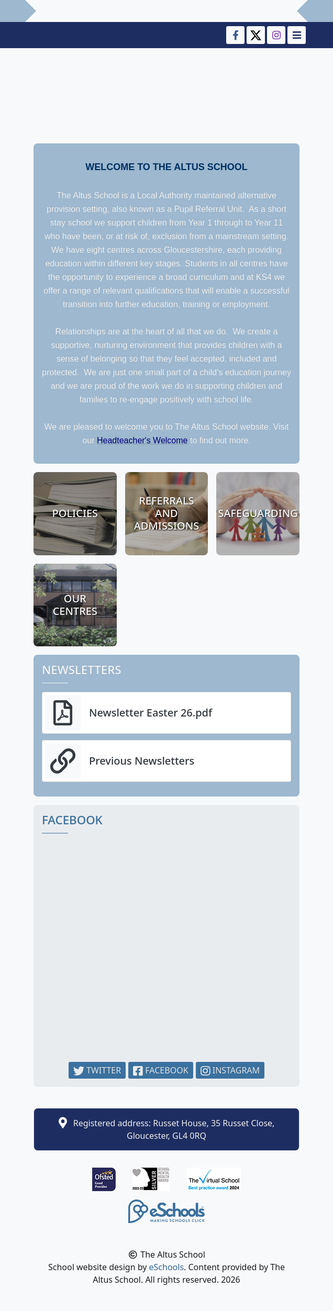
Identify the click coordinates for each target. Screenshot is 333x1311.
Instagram (230, 1070)
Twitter (97, 1070)
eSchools (166, 1267)
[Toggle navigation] (295, 35)
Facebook (160, 1070)
